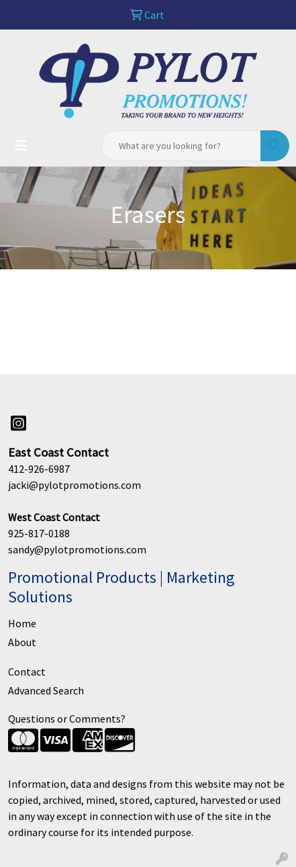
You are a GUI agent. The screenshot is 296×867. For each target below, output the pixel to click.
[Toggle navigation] (21, 145)
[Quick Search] (181, 145)
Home (22, 623)
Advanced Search (46, 690)
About (22, 642)
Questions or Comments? (67, 718)
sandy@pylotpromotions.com (77, 549)
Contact (27, 671)
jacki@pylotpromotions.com (74, 485)
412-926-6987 (39, 468)
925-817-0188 (39, 533)
